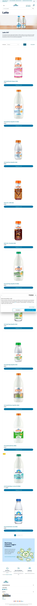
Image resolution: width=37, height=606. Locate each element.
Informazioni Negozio (6, 585)
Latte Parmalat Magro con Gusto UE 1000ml (12, 486)
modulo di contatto (9, 574)
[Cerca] (17, 8)
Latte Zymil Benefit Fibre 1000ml (10, 445)
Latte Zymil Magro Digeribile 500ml (10, 324)
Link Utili (3, 591)
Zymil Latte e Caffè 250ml (9, 202)
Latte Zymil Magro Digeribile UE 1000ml (11, 283)
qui (15, 302)
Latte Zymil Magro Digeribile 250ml (10, 364)
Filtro (25, 44)
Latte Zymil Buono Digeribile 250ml (10, 162)
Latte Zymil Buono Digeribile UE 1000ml (11, 121)
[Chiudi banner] (35, 295)
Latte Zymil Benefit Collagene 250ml (11, 81)
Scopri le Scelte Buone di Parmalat (10, 556)
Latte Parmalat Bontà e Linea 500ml (10, 526)
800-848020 (28, 6)
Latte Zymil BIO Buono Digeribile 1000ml (11, 405)
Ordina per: (4, 44)
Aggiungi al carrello (18, 85)
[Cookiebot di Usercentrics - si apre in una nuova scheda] (29, 295)
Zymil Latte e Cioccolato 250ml (10, 243)
